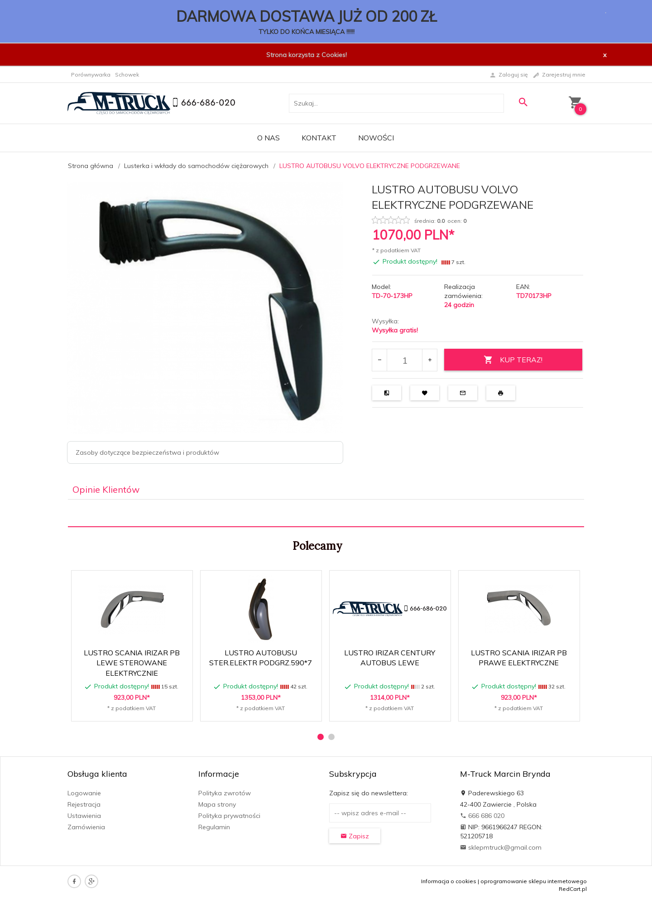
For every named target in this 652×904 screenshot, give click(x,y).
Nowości (376, 137)
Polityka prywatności (229, 816)
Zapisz (354, 836)
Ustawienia (84, 816)
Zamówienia (86, 827)
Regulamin (214, 827)
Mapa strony (217, 804)
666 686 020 (482, 816)
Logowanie (84, 793)
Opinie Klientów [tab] (105, 489)
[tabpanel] (326, 513)
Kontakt (319, 137)
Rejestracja (84, 804)
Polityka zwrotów (224, 793)
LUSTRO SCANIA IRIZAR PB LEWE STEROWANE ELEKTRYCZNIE (132, 663)
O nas (268, 137)
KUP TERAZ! (513, 360)
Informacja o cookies (448, 881)
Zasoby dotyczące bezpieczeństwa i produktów (147, 452)
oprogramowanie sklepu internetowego (533, 881)
